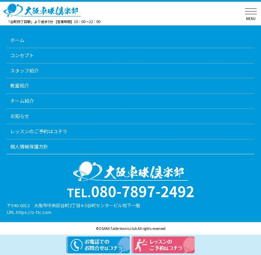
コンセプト (22, 55)
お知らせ (19, 116)
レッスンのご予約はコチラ (38, 131)
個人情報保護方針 (29, 146)
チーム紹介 (22, 100)
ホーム (17, 40)
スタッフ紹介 (24, 70)
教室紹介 (19, 85)
